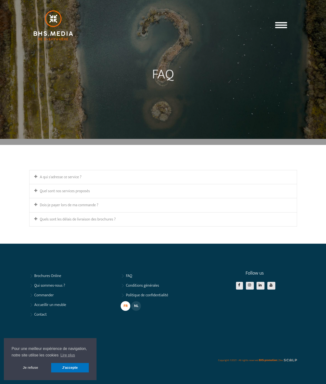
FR (126, 306)
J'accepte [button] (70, 368)
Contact (40, 314)
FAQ (129, 276)
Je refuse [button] (30, 368)
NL (136, 306)
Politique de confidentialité (147, 295)
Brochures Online (47, 276)
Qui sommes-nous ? (49, 285)
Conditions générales (142, 285)
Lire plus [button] (67, 355)
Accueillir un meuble (50, 305)
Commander (44, 295)
